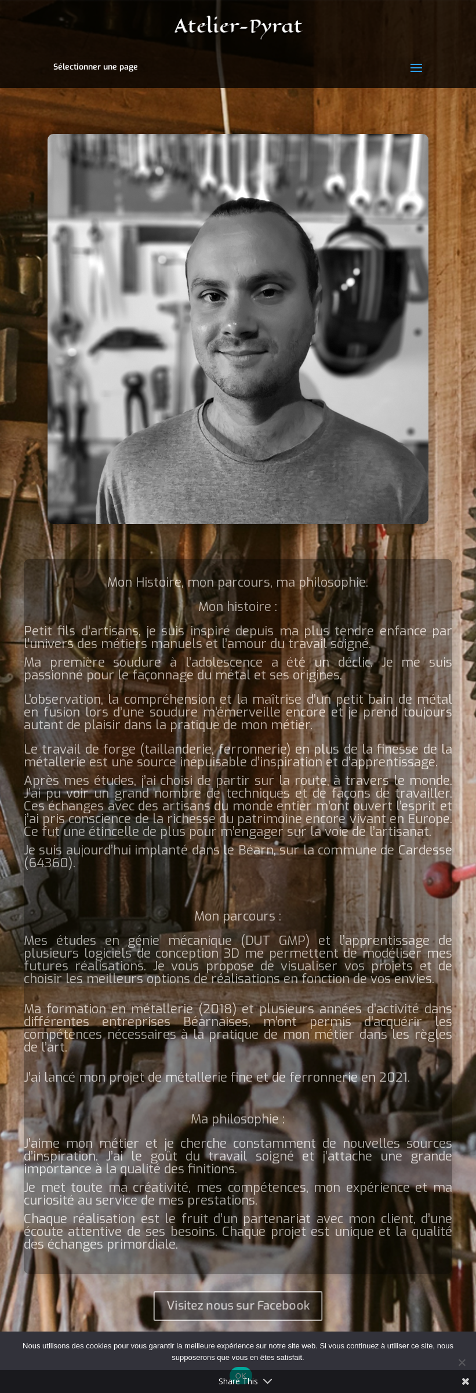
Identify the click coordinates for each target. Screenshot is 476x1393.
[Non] (461, 1362)
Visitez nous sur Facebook (238, 1305)
